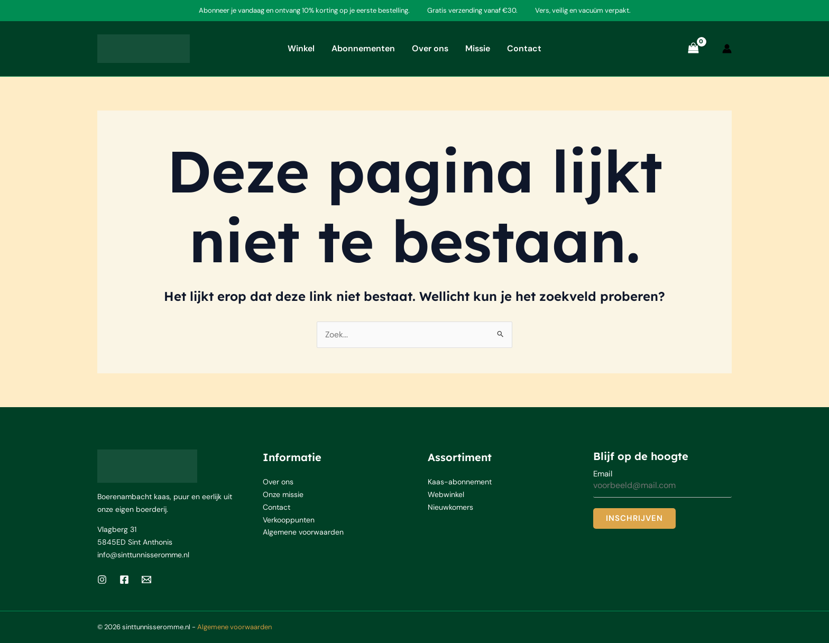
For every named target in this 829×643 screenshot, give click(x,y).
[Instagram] (102, 579)
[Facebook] (124, 579)
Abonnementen (363, 48)
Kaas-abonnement (460, 482)
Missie (477, 48)
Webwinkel (446, 495)
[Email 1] (146, 579)
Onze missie (283, 495)
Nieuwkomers (450, 507)
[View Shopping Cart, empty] (693, 48)
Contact (524, 48)
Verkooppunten (289, 520)
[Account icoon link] (727, 48)
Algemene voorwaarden (303, 533)
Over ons (430, 48)
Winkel (301, 48)
